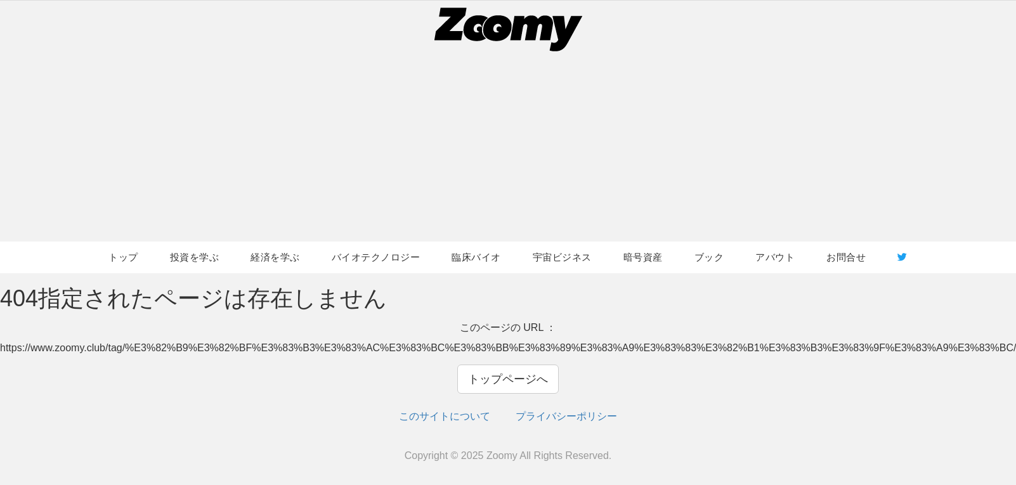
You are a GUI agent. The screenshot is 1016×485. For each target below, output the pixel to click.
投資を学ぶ (194, 257)
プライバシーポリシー (566, 416)
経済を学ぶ (275, 257)
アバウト (775, 257)
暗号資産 (643, 257)
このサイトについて (444, 416)
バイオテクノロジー (376, 257)
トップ (123, 257)
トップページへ (508, 379)
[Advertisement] (508, 146)
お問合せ (846, 257)
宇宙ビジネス (562, 257)
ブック (709, 257)
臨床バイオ (476, 257)
